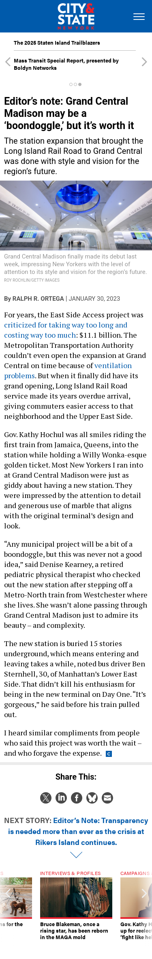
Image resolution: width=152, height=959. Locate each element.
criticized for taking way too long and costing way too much (65, 330)
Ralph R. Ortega (38, 298)
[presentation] (7, 909)
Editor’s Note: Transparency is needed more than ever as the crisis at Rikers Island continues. (78, 831)
